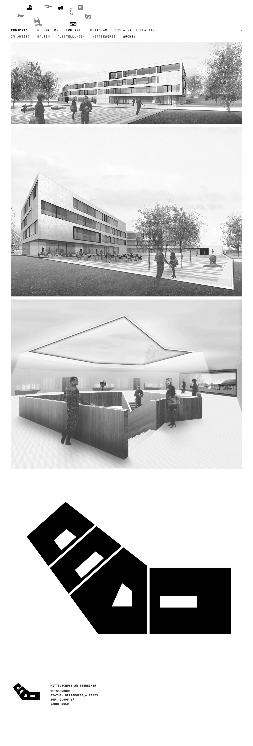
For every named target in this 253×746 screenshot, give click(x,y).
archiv (129, 36)
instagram (97, 30)
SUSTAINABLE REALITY (135, 30)
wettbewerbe (104, 36)
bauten (43, 36)
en (240, 30)
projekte (19, 30)
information (46, 30)
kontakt (73, 30)
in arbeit (20, 36)
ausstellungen (71, 36)
